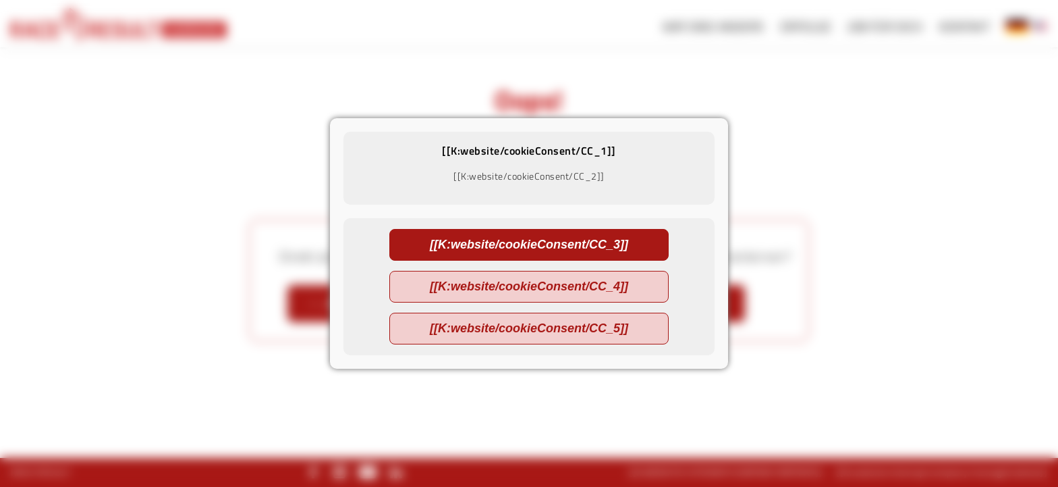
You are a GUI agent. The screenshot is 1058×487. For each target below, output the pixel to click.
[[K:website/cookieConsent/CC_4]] (529, 286)
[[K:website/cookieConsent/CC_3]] (529, 244)
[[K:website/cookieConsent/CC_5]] (529, 328)
